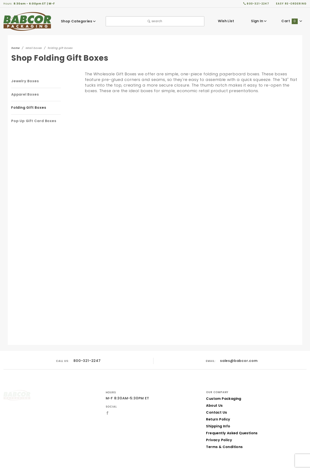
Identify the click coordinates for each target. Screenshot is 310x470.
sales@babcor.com (239, 349)
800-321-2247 (87, 349)
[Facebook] (107, 401)
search (154, 21)
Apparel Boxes (24, 94)
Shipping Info (217, 414)
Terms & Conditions (223, 435)
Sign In (259, 21)
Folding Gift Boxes (28, 107)
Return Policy (217, 408)
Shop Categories (78, 21)
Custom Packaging (222, 387)
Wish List (226, 21)
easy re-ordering (291, 3)
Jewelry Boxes (24, 81)
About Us (214, 394)
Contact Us (215, 401)
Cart (292, 21)
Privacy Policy (218, 428)
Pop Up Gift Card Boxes (32, 121)
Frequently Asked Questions (230, 421)
